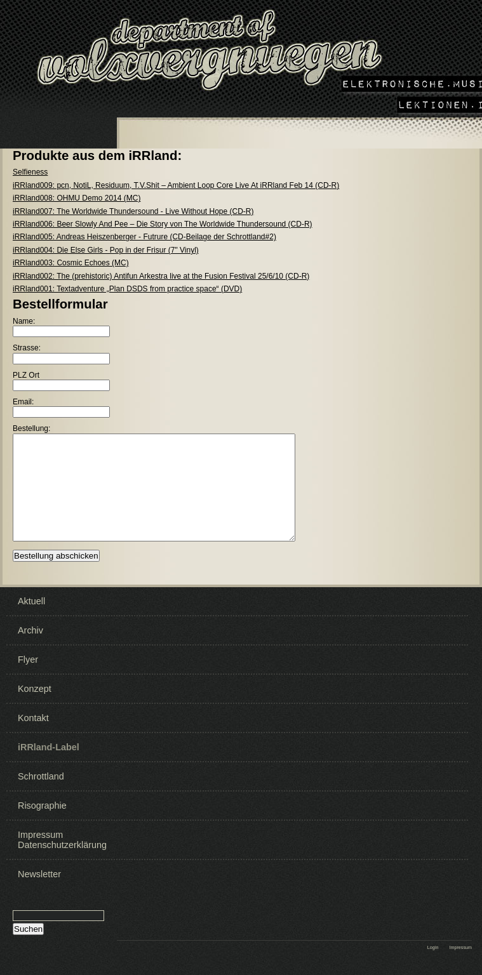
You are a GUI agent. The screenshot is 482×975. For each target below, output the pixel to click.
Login (433, 962)
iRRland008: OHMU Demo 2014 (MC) (76, 198)
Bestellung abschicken (56, 571)
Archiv (30, 645)
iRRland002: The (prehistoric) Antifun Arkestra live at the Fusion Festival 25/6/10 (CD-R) (161, 276)
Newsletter (39, 889)
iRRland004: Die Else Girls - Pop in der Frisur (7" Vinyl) (106, 250)
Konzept (34, 704)
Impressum (460, 962)
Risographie (42, 821)
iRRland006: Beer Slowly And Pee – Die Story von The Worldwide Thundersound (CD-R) (162, 224)
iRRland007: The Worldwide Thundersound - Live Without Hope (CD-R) (133, 211)
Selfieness (30, 172)
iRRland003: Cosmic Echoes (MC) (71, 262)
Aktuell (31, 616)
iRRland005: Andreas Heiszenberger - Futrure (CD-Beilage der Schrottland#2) (144, 236)
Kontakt (33, 733)
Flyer (28, 675)
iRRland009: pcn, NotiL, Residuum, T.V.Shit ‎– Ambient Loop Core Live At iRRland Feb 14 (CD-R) (176, 185)
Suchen (28, 944)
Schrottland (41, 791)
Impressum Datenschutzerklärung (59, 855)
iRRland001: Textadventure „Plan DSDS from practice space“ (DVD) (127, 288)
